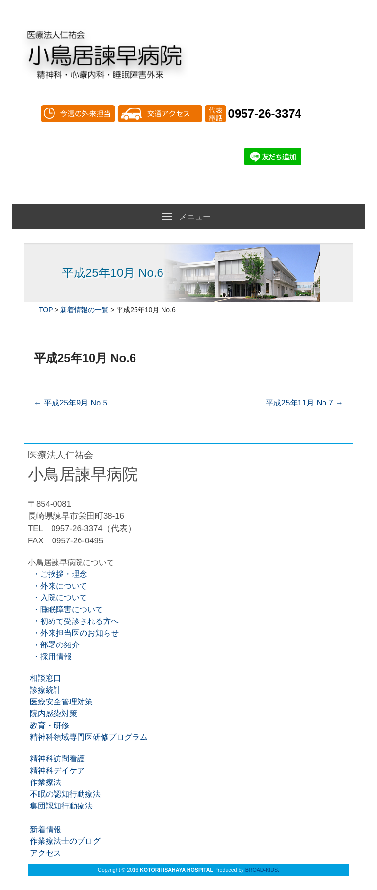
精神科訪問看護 (56, 759)
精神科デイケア (56, 770)
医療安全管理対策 (60, 702)
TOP (46, 310)
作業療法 (44, 782)
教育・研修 (48, 725)
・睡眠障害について (65, 609)
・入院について (57, 597)
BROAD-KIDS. (262, 870)
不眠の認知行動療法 (64, 794)
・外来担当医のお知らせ (73, 633)
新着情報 (44, 829)
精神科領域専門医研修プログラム (88, 737)
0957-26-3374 (264, 113)
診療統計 (44, 690)
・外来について (57, 586)
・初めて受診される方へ (73, 621)
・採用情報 (50, 656)
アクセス (44, 853)
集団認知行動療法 (60, 806)
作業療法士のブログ (64, 841)
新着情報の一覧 (84, 310)
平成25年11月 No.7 (304, 403)
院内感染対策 (52, 713)
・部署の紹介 (54, 645)
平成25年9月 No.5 (70, 403)
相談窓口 (44, 678)
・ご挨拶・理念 (57, 574)
